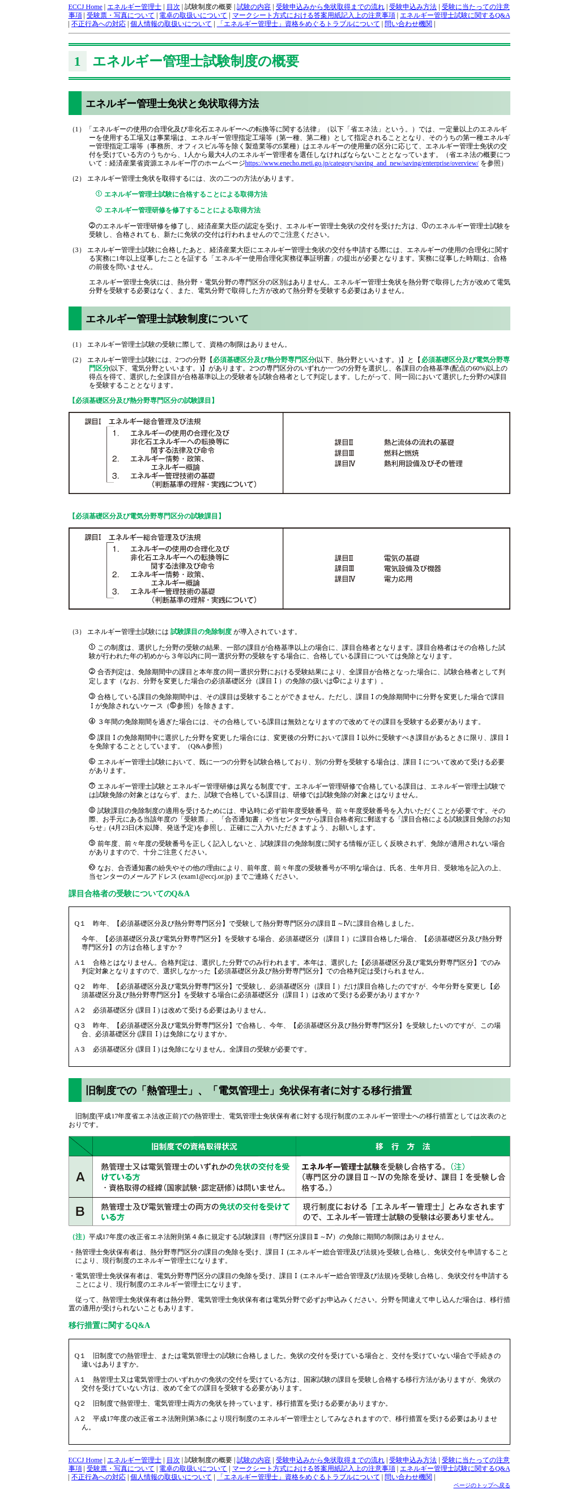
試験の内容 (254, 7)
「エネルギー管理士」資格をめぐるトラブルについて (298, 24)
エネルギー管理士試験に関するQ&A (455, 15)
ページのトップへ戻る (482, 1485)
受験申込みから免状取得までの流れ (330, 7)
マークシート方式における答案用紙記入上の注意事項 (313, 15)
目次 (173, 7)
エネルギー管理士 (134, 7)
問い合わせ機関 (408, 24)
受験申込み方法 (413, 7)
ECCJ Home (86, 7)
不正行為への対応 (98, 24)
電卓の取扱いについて (193, 15)
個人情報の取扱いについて (171, 24)
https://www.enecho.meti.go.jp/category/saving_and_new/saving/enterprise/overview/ (362, 163)
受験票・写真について (121, 15)
